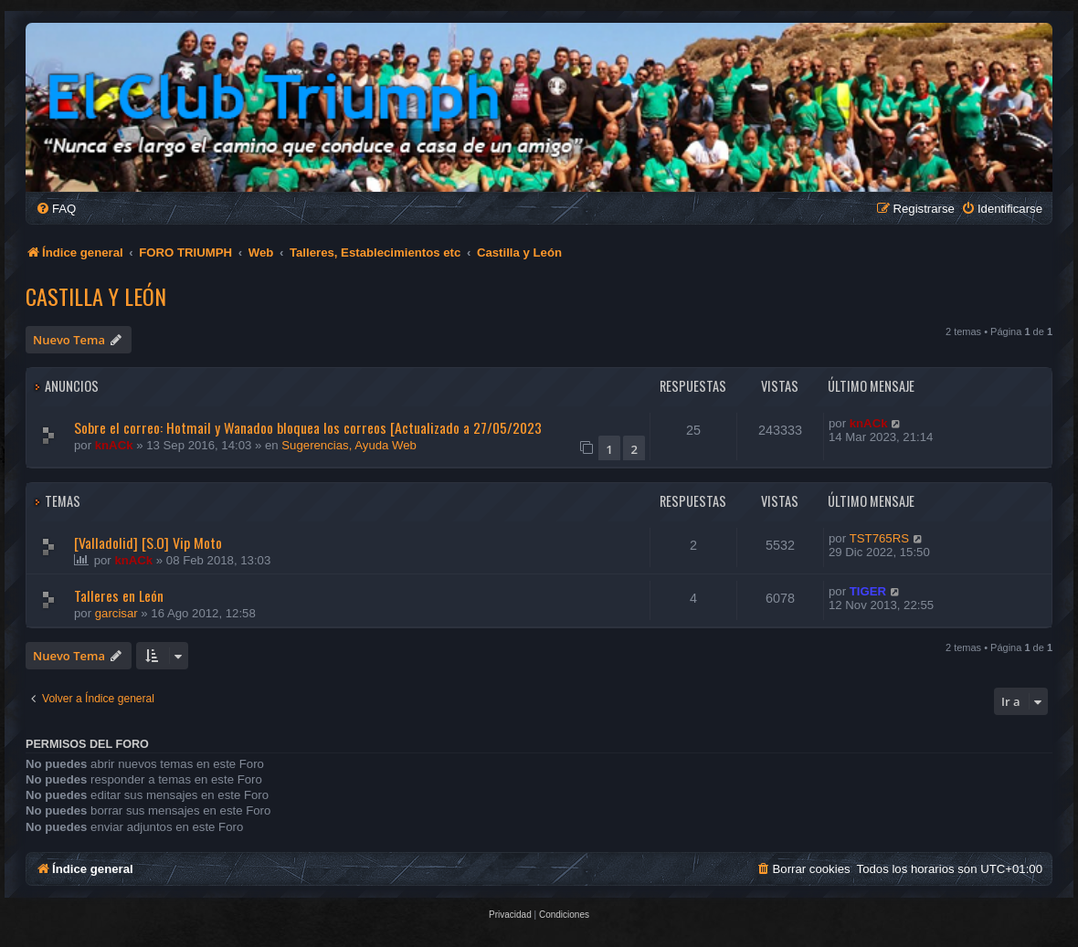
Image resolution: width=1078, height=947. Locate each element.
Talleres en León (119, 595)
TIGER (868, 591)
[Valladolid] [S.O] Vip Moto (148, 542)
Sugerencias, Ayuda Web (349, 445)
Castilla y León (96, 295)
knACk (114, 445)
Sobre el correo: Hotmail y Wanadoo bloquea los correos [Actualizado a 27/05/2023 (308, 427)
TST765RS (879, 538)
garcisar (116, 613)
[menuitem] (56, 208)
